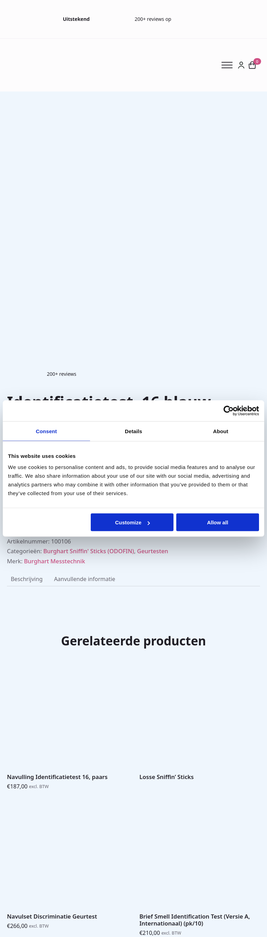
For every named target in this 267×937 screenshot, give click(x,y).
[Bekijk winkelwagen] (252, 65)
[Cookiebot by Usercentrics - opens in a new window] (228, 410)
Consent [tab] (46, 431)
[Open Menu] (229, 65)
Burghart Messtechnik (54, 561)
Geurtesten (152, 551)
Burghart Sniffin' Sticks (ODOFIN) (88, 551)
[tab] (26, 579)
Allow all (217, 522)
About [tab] (220, 431)
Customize (132, 522)
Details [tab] (133, 431)
